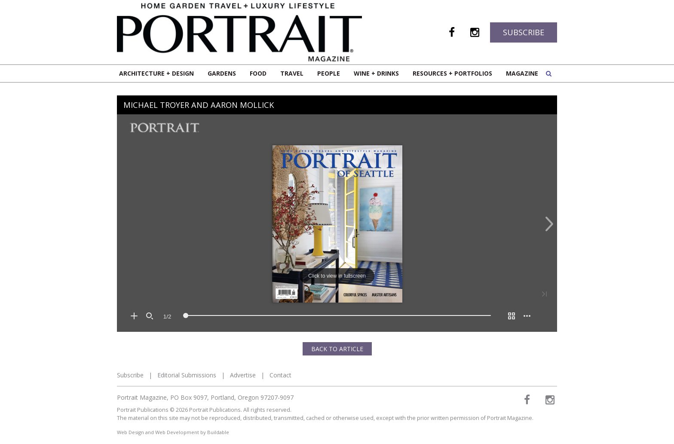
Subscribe (523, 32)
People (328, 73)
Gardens (222, 73)
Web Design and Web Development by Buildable (173, 432)
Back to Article (337, 349)
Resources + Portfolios (452, 73)
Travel (291, 73)
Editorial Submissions (186, 375)
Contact (280, 375)
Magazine (522, 73)
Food (258, 73)
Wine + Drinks (376, 73)
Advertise (243, 375)
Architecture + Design (156, 73)
